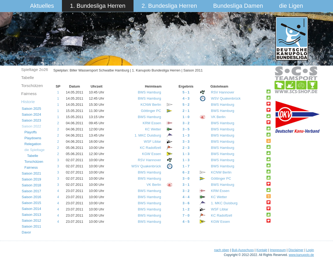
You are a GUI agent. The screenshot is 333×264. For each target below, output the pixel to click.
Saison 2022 (31, 126)
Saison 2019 (31, 179)
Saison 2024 (31, 114)
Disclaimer (296, 250)
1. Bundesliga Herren (97, 5)
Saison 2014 (31, 209)
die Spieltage (34, 150)
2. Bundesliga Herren (169, 5)
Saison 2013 (31, 215)
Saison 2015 (31, 203)
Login (310, 250)
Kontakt (261, 250)
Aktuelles (42, 5)
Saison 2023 (31, 120)
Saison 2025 (31, 109)
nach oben (221, 250)
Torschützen (32, 85)
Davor (26, 232)
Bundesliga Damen (238, 5)
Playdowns (32, 138)
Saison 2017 (31, 191)
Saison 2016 (31, 197)
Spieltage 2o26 (34, 69)
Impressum (278, 250)
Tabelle (27, 77)
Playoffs (30, 132)
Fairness (29, 93)
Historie (28, 101)
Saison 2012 (31, 220)
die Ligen (291, 5)
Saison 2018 (31, 185)
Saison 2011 (31, 226)
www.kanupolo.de (301, 255)
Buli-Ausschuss (243, 250)
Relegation (32, 144)
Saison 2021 (31, 173)
